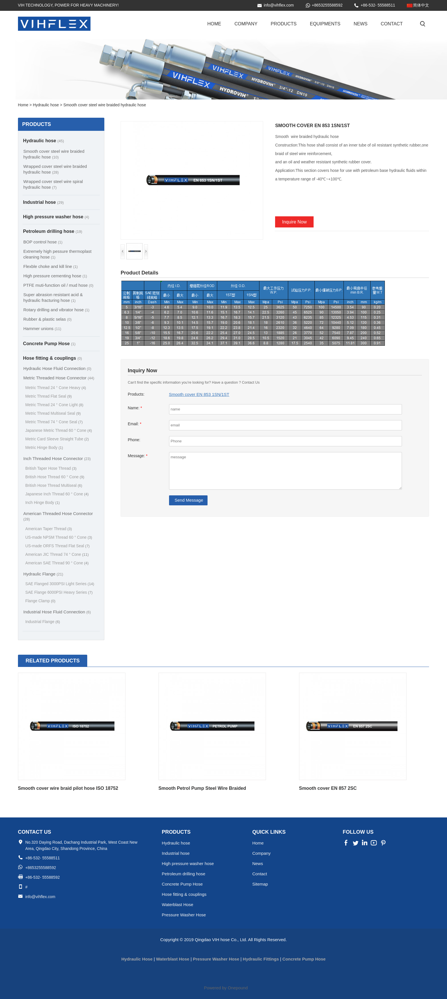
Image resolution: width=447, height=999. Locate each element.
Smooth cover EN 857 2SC (328, 788)
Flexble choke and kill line (50, 266)
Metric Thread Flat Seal (48, 396)
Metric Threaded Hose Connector (58, 377)
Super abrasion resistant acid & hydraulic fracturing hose (53, 297)
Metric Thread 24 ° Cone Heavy (55, 388)
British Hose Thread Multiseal (53, 485)
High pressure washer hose (56, 216)
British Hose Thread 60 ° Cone (54, 477)
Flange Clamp (40, 601)
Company (245, 23)
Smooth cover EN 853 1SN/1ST (199, 394)
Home (214, 23)
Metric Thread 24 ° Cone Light (54, 405)
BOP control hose (42, 241)
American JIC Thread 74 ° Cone (57, 554)
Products (284, 23)
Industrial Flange (42, 622)
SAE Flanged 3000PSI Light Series (59, 584)
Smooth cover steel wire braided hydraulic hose (53, 154)
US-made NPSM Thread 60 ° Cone (58, 537)
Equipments (325, 23)
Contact (392, 23)
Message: (137, 456)
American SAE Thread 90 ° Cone (57, 563)
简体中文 (421, 5)
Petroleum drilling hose (52, 231)
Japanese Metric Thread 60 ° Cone (58, 430)
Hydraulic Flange (43, 573)
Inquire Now (294, 221)
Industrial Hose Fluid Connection (57, 611)
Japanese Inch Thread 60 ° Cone (57, 494)
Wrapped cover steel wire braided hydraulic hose (55, 169)
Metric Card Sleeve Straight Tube (57, 439)
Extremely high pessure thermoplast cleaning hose (57, 254)
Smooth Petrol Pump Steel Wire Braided (202, 788)
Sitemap (260, 884)
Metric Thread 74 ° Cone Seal (54, 422)
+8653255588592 (327, 5)
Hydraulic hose (43, 140)
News (360, 23)
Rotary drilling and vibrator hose (56, 309)
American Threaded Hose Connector (58, 516)
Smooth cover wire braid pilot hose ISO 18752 (68, 788)
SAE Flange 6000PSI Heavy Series (59, 592)
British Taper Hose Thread (51, 468)
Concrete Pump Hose (49, 343)
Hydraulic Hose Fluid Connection (57, 368)
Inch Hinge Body (42, 502)
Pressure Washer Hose (184, 914)
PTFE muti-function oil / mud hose (58, 285)
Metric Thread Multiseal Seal (53, 413)
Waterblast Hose (177, 904)
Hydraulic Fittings (261, 959)
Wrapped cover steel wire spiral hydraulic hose (53, 184)
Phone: (134, 440)
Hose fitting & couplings (52, 358)
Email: (134, 424)
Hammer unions (42, 328)
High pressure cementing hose (55, 275)
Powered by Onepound (226, 987)
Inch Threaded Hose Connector (57, 458)
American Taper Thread (48, 529)
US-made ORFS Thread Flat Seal (57, 546)
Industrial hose (43, 202)
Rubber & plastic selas (47, 319)
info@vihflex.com (279, 5)
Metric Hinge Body (44, 447)
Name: (135, 408)
